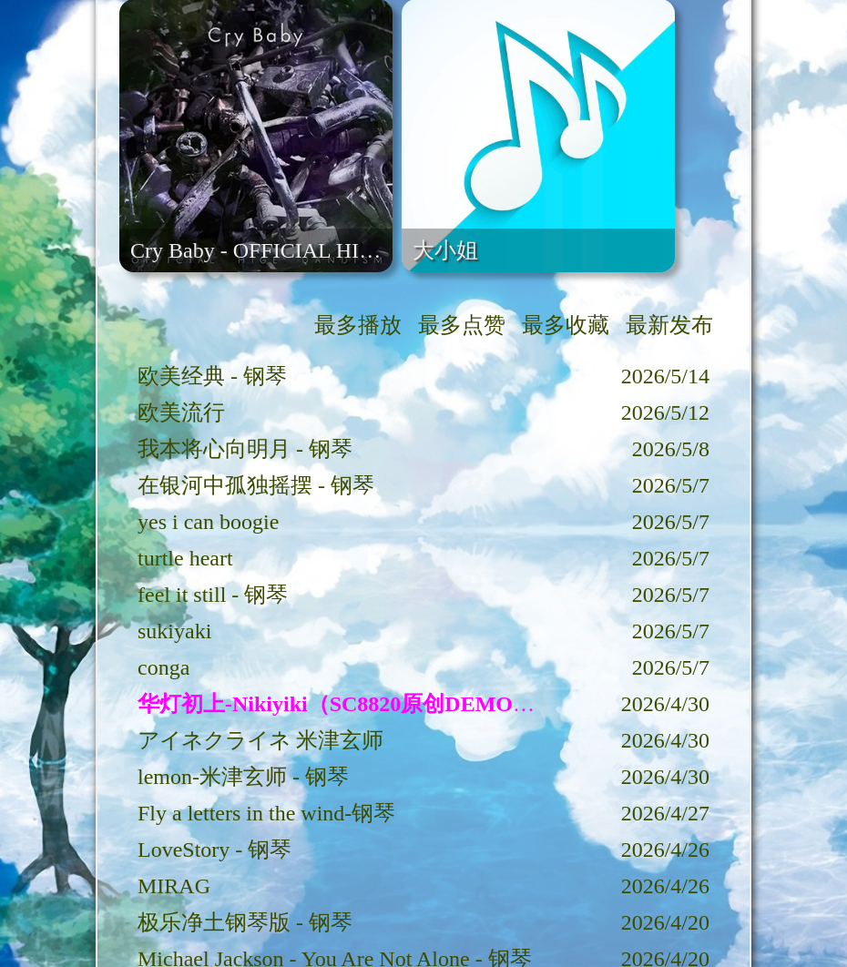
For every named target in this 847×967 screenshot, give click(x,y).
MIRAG (174, 886)
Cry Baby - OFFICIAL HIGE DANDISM (312, 250)
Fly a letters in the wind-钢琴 (266, 813)
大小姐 (445, 250)
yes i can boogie (208, 521)
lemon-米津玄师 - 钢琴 (243, 776)
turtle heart (185, 558)
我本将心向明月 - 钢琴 (245, 449)
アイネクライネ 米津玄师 (260, 740)
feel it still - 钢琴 (213, 594)
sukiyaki (174, 631)
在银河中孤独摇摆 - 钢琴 (256, 485)
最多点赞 (461, 325)
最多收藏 (565, 325)
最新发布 (669, 325)
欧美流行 (181, 412)
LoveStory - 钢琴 (214, 849)
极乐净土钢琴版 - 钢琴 (245, 922)
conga (163, 667)
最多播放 (358, 325)
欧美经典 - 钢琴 (212, 376)
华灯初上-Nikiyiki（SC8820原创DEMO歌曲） (358, 704)
